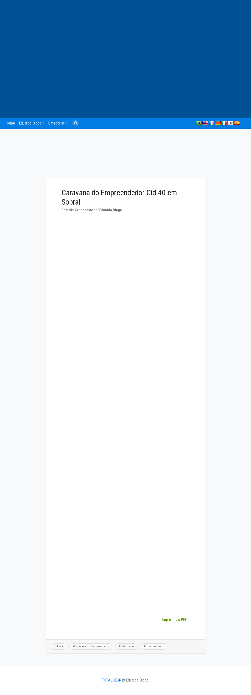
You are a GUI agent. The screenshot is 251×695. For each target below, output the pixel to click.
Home (10, 123)
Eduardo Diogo (30, 123)
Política (58, 646)
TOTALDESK (111, 680)
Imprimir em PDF (174, 620)
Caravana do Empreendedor (91, 646)
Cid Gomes (127, 646)
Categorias (56, 123)
